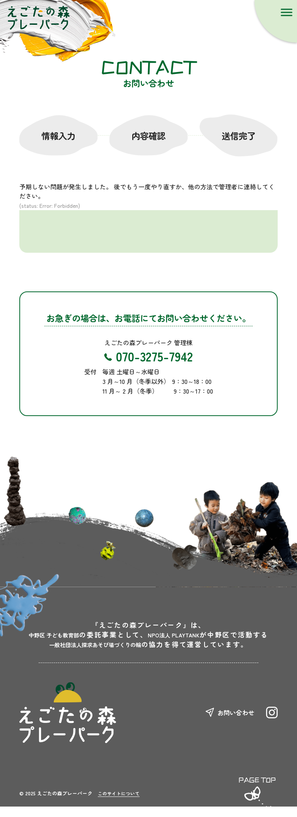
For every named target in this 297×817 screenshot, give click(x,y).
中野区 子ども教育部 (114, 634)
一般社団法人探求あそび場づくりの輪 (95, 654)
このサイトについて (122, 803)
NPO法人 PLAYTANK (114, 644)
